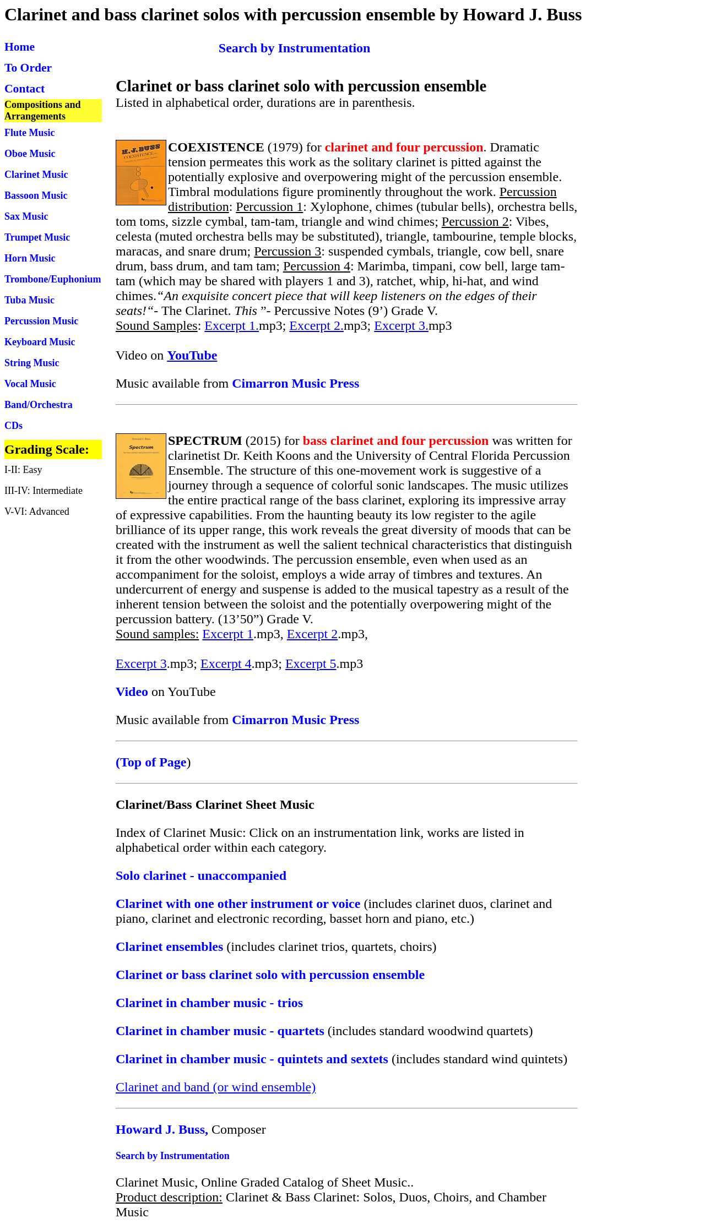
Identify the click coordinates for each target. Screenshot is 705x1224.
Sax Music (26, 216)
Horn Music (30, 258)
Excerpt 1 (227, 634)
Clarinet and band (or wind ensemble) (216, 1087)
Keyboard (27, 341)
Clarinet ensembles (169, 946)
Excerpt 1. (231, 325)
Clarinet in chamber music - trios (209, 1002)
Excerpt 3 (141, 663)
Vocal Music (30, 383)
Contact (24, 88)
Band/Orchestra (38, 404)
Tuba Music (29, 300)
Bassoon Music (36, 195)
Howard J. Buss (160, 1129)
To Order (28, 67)
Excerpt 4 (226, 663)
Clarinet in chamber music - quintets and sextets (252, 1059)
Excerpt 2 (312, 634)
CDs (13, 425)
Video (132, 691)
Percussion (28, 321)
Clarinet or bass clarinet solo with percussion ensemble (270, 974)
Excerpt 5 (311, 663)
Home (19, 46)
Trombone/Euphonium (52, 279)
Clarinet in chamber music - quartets (220, 1031)
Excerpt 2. (316, 325)
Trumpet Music (37, 237)
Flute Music (29, 132)
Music (65, 321)
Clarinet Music (36, 174)
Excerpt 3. (401, 325)
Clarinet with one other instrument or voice (238, 903)
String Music (31, 362)
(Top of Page (151, 762)
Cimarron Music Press (295, 383)
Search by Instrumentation (173, 1155)
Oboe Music (30, 153)
